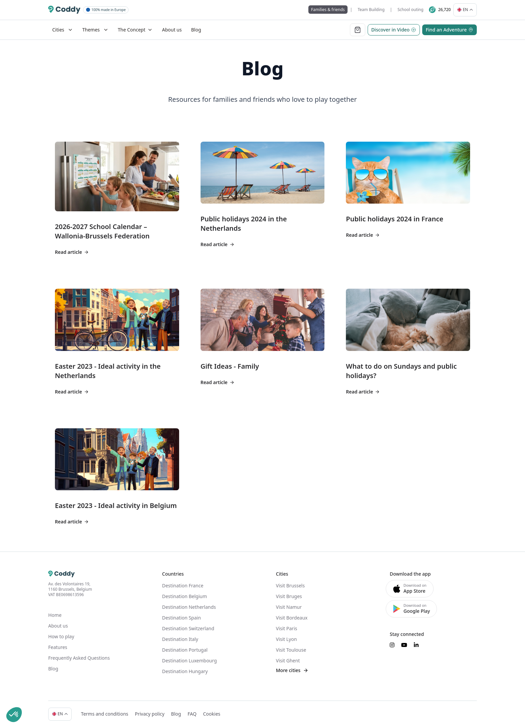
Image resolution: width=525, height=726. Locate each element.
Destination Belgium (184, 594)
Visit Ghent (288, 658)
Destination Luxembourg (189, 658)
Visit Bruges (289, 594)
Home (55, 612)
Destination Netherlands (189, 604)
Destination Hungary (185, 669)
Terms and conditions (101, 709)
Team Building (374, 8)
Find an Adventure (449, 27)
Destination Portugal (185, 647)
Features (57, 645)
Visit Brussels (290, 583)
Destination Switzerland (188, 626)
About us (172, 27)
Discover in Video (394, 27)
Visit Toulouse (291, 647)
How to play (61, 634)
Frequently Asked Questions (79, 655)
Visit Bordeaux (292, 615)
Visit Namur (289, 604)
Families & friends (331, 8)
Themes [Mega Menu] (95, 27)
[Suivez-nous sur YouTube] (404, 642)
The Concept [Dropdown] (135, 27)
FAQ (188, 709)
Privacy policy (146, 709)
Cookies (208, 709)
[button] (14, 715)
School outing (414, 8)
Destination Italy (180, 637)
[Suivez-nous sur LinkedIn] (416, 642)
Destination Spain (181, 615)
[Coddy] (64, 9)
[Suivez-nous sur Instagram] (392, 642)
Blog (196, 27)
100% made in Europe (106, 8)
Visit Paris (286, 626)
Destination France (182, 583)
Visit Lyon (286, 637)
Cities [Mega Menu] (62, 27)
